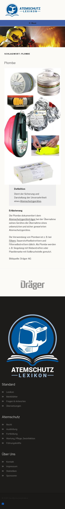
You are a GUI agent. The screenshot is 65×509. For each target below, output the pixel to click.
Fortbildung (11, 434)
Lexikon (10, 392)
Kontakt (10, 461)
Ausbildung (11, 429)
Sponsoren (11, 475)
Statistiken (11, 471)
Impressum (11, 466)
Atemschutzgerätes (30, 201)
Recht (9, 424)
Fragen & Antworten (16, 401)
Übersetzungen (13, 406)
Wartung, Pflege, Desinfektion (20, 438)
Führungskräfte (13, 443)
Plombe (10, 63)
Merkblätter (12, 396)
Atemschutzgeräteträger (22, 219)
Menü (32, 23)
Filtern (12, 240)
